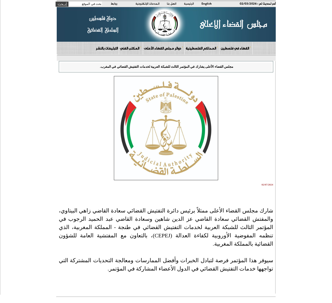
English (207, 3)
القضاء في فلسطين (236, 48)
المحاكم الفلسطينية (202, 48)
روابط (114, 3)
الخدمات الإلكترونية (148, 3)
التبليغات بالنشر (107, 48)
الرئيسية (189, 3)
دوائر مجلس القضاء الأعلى (163, 48)
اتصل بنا (171, 3)
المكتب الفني (130, 48)
